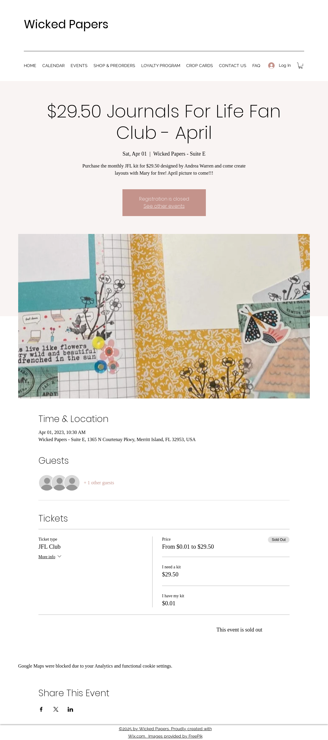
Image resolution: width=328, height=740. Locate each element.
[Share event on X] (56, 709)
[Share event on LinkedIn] (70, 709)
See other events (164, 206)
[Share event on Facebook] (41, 709)
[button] (300, 66)
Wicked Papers (66, 24)
